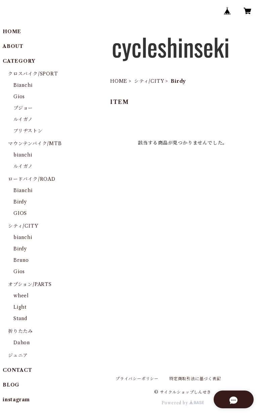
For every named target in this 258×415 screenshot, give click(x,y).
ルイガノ (23, 119)
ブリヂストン (28, 131)
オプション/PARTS (30, 284)
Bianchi (23, 85)
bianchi (22, 155)
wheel (21, 296)
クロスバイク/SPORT (33, 74)
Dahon (21, 343)
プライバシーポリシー (137, 378)
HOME (118, 81)
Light (20, 307)
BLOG (11, 385)
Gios (19, 97)
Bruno (21, 260)
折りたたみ (20, 331)
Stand (20, 318)
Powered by (183, 402)
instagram (16, 400)
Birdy (20, 202)
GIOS (20, 213)
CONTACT (17, 370)
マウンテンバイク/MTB (35, 143)
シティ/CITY (149, 81)
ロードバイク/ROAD (31, 179)
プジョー (23, 108)
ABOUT (13, 46)
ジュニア (18, 355)
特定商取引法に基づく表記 (195, 378)
